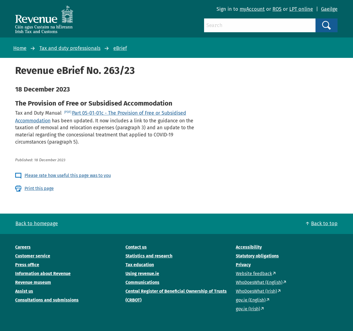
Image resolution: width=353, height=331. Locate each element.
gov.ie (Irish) (248, 308)
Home (19, 48)
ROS (277, 9)
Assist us (24, 291)
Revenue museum (33, 282)
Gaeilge (329, 9)
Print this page (39, 188)
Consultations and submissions (47, 300)
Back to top (324, 223)
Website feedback (254, 273)
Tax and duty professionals (69, 48)
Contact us (136, 247)
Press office (27, 264)
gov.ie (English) (251, 300)
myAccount (252, 9)
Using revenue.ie (142, 273)
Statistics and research (148, 256)
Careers (23, 247)
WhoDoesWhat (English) (259, 282)
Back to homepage (36, 223)
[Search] (259, 25)
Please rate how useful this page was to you (68, 175)
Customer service (32, 256)
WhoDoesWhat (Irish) (256, 291)
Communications (142, 282)
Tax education (139, 264)
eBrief (120, 48)
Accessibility (249, 247)
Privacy (243, 264)
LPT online (301, 9)
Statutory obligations (257, 256)
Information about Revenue (43, 273)
